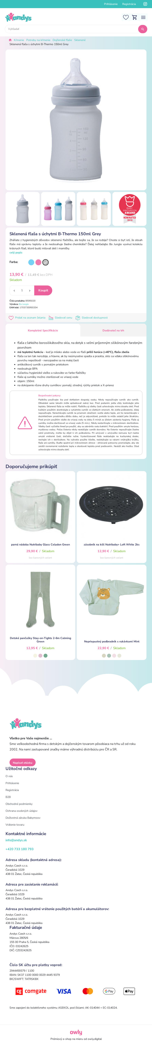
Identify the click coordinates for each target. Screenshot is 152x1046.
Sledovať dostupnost (92, 318)
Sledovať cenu (61, 318)
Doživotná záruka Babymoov (23, 818)
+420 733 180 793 (20, 849)
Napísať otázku (22, 763)
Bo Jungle (24, 304)
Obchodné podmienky (19, 804)
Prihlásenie (111, 4)
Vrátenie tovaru (15, 825)
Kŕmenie (19, 40)
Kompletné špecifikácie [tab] (43, 330)
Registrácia (129, 4)
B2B (8, 797)
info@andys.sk (16, 840)
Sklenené (80, 40)
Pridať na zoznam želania (28, 318)
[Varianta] (31, 262)
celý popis (16, 252)
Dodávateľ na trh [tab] (113, 330)
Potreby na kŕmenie (38, 40)
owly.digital (95, 1039)
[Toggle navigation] (143, 17)
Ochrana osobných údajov (21, 811)
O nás (9, 776)
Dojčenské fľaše (62, 40)
